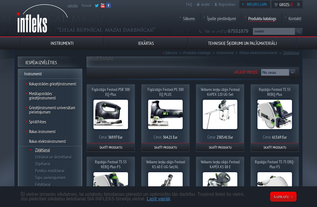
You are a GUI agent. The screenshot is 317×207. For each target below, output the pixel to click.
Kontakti (295, 18)
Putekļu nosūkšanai (49, 170)
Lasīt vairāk (158, 198)
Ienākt (205, 4)
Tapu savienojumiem (50, 177)
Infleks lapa (257, 4)
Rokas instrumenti (42, 131)
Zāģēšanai (42, 150)
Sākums (189, 18)
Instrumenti (33, 73)
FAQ (189, 4)
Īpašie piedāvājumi (221, 18)
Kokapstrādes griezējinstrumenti (52, 84)
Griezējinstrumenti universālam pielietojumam (52, 110)
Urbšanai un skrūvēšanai (53, 157)
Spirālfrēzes (37, 121)
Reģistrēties (227, 4)
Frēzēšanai (43, 184)
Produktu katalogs (262, 18)
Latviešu (73, 5)
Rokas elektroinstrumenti (47, 141)
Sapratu (281, 197)
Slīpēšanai (42, 163)
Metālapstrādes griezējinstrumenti (42, 96)
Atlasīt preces (245, 72)
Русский (86, 5)
